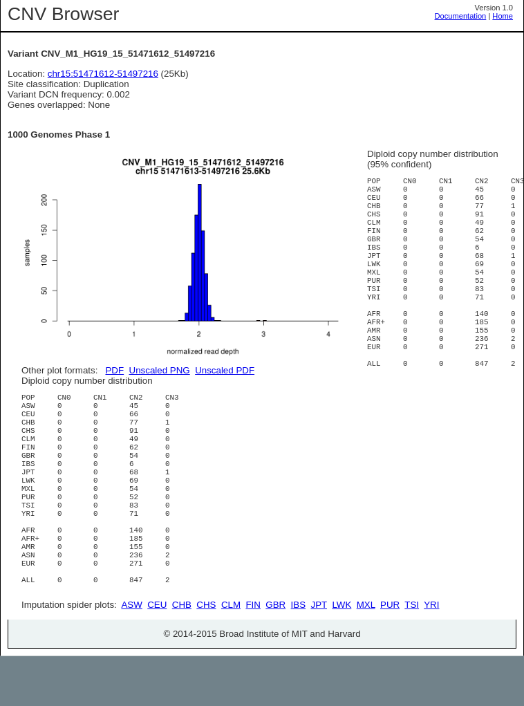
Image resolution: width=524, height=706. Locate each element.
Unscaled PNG (159, 370)
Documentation (461, 16)
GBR (275, 654)
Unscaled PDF (224, 370)
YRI (431, 654)
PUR (390, 654)
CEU (157, 654)
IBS (298, 654)
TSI (411, 654)
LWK (341, 654)
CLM (231, 654)
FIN (252, 654)
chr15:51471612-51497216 (103, 73)
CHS (206, 654)
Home (502, 16)
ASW (131, 654)
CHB (181, 654)
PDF (114, 370)
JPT (319, 654)
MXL (366, 654)
